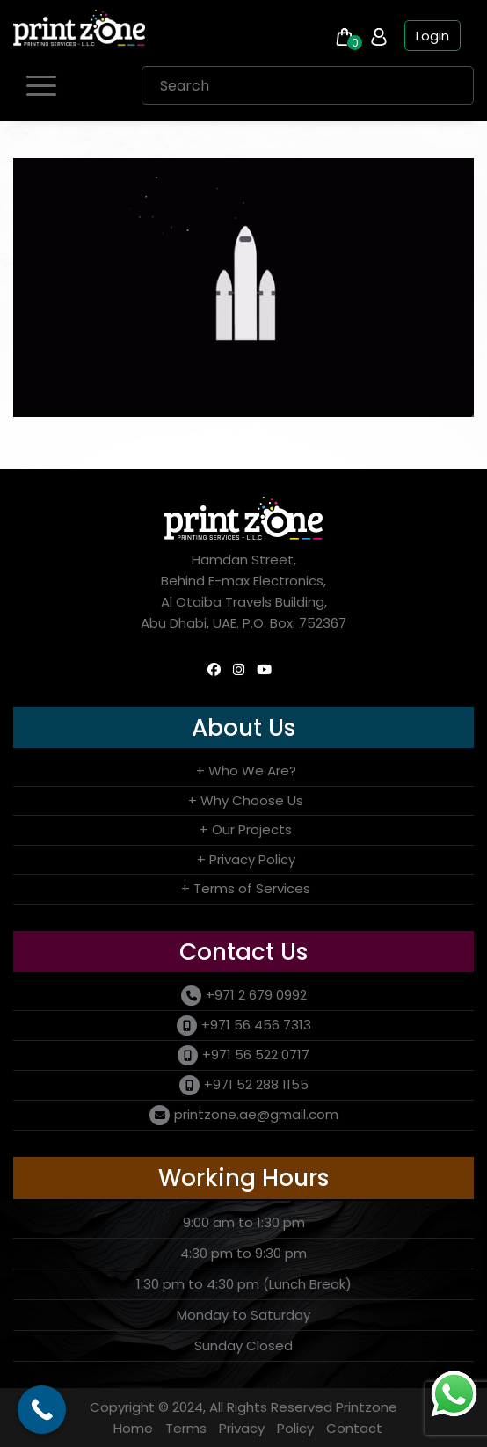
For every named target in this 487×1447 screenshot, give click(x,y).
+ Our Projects (246, 829)
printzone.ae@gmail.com (256, 1114)
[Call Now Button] (42, 1409)
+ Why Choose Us (245, 800)
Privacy (242, 1428)
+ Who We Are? (246, 770)
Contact (354, 1428)
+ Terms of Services (245, 888)
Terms (186, 1428)
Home (133, 1428)
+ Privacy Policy (246, 859)
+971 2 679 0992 (256, 994)
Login (432, 35)
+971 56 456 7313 (256, 1024)
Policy (295, 1428)
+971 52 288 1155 (256, 1084)
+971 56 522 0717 (255, 1054)
